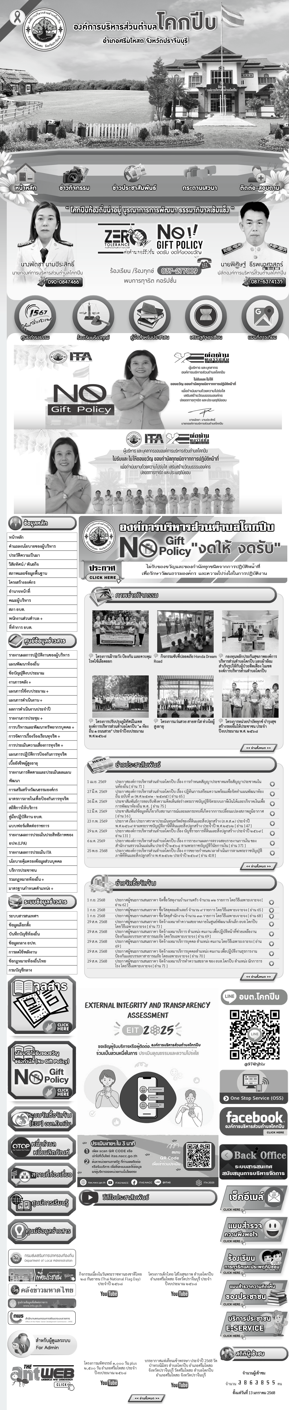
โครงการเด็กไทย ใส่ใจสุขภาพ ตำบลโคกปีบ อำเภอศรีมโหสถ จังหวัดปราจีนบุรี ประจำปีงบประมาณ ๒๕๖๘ (180, 1279)
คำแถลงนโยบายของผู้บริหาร (32, 546)
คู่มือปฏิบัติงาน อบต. (25, 816)
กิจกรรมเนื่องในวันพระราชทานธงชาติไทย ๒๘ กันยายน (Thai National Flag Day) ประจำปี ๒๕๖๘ (110, 1279)
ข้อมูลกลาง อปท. (22, 942)
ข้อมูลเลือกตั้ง (19, 924)
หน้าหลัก (16, 537)
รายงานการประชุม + (26, 717)
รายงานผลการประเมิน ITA (30, 852)
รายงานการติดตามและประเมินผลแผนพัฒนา (40, 776)
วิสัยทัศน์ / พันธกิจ (24, 564)
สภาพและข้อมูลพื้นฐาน (28, 573)
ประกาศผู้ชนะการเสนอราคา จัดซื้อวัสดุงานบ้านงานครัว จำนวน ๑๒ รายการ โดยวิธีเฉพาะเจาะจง (188, 899)
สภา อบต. (17, 609)
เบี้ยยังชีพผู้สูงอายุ (23, 763)
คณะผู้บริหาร (20, 600)
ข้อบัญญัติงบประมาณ (26, 672)
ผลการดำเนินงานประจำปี (30, 708)
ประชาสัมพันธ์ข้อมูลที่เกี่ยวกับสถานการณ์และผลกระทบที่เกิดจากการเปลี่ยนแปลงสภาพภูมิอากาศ (189, 811)
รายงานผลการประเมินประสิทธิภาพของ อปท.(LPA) (41, 839)
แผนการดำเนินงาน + (25, 699)
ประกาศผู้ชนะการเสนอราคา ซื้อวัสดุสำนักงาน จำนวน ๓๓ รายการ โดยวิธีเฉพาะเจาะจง (181, 915)
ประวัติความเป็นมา (24, 555)
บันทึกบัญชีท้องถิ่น (24, 933)
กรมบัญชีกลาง (20, 969)
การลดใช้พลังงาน (23, 951)
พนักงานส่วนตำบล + (26, 618)
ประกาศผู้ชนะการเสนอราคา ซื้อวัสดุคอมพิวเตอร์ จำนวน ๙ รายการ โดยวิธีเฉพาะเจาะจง (181, 909)
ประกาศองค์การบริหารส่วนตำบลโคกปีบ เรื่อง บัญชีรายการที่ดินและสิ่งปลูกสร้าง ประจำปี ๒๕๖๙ (188, 830)
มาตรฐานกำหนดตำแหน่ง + (31, 888)
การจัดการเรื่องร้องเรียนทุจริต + (34, 736)
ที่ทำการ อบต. (20, 627)
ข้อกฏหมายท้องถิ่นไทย (27, 960)
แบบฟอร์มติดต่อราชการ (29, 825)
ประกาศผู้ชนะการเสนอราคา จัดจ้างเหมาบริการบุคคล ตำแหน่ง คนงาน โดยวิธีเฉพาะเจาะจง (184, 941)
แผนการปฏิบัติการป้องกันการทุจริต (38, 754)
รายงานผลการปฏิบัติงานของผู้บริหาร (39, 654)
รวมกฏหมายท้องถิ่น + (26, 879)
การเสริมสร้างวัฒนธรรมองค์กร (33, 789)
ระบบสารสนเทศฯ (23, 915)
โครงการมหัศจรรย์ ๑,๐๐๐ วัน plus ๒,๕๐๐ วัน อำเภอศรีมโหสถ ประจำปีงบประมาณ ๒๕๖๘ (110, 1368)
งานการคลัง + (20, 681)
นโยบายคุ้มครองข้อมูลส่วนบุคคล (35, 861)
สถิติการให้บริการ (23, 807)
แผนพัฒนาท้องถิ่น (24, 663)
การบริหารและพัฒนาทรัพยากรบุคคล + (41, 727)
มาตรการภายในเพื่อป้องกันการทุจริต (39, 798)
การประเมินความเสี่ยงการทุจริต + (36, 745)
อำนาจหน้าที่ (19, 591)
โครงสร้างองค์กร (22, 582)
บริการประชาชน (22, 870)
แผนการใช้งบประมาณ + (29, 690)
